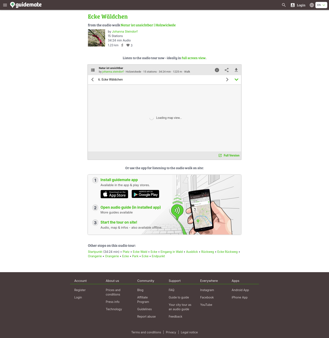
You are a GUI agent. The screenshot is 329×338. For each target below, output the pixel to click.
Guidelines (144, 309)
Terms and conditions (146, 332)
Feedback (175, 316)
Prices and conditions (113, 292)
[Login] (298, 5)
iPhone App (240, 297)
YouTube (206, 304)
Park (135, 256)
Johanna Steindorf (125, 31)
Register (80, 290)
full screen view (194, 58)
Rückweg (207, 251)
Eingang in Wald (172, 251)
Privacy (171, 332)
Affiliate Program (143, 300)
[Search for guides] (284, 5)
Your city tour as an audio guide (180, 307)
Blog (140, 290)
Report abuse (146, 316)
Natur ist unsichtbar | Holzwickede (148, 25)
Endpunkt (158, 256)
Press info (113, 302)
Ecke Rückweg (227, 251)
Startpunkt (95, 251)
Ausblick (192, 251)
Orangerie (95, 256)
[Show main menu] (5, 5)
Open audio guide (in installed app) (131, 207)
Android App (240, 290)
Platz (126, 251)
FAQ (171, 290)
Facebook (207, 297)
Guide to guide (179, 297)
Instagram (207, 290)
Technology (114, 309)
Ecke (154, 251)
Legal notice (189, 332)
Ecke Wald (140, 251)
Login (78, 297)
